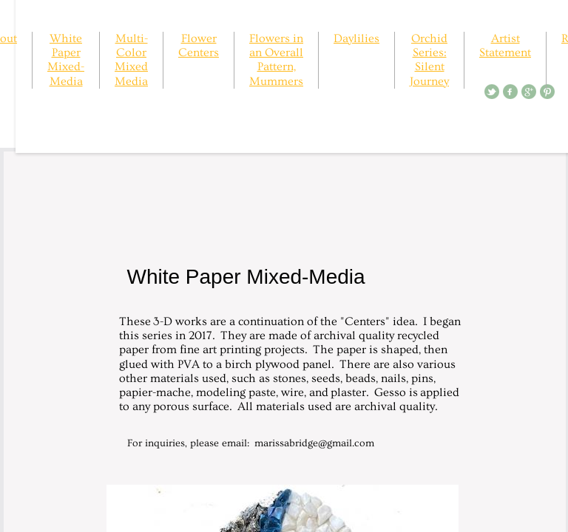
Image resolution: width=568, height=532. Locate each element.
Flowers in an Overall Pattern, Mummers (276, 60)
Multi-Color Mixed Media (131, 60)
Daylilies (356, 38)
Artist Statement (505, 45)
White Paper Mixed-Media (65, 60)
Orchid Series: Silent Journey (429, 60)
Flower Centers (198, 45)
